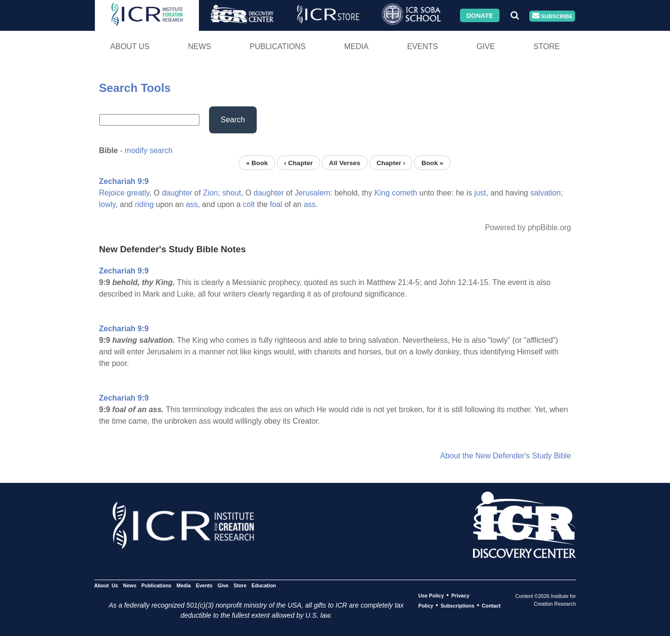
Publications (277, 46)
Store (546, 46)
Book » (432, 162)
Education (263, 585)
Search (233, 120)
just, (481, 193)
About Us (130, 46)
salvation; (546, 193)
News (199, 46)
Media (356, 46)
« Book (257, 162)
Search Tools (135, 87)
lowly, (108, 204)
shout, (232, 193)
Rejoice (112, 193)
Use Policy (431, 595)
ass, (193, 204)
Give (485, 46)
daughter (177, 193)
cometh (404, 193)
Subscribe (552, 16)
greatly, (139, 193)
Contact (491, 606)
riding (144, 204)
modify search (149, 150)
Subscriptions (457, 606)
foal (276, 204)
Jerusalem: (313, 193)
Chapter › (391, 162)
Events (422, 46)
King (382, 193)
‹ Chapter (298, 162)
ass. (310, 204)
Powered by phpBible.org (528, 227)
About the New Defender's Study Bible (505, 456)
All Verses (344, 162)
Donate (479, 15)
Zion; (211, 193)
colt (249, 204)
